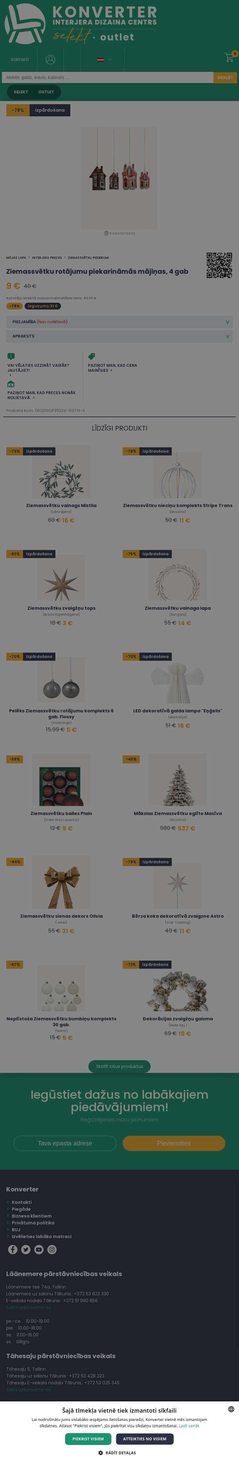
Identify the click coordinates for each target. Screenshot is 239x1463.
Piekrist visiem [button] (88, 1439)
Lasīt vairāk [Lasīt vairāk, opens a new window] (189, 1425)
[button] (119, 1453)
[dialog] (119, 731)
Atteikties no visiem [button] (144, 1439)
